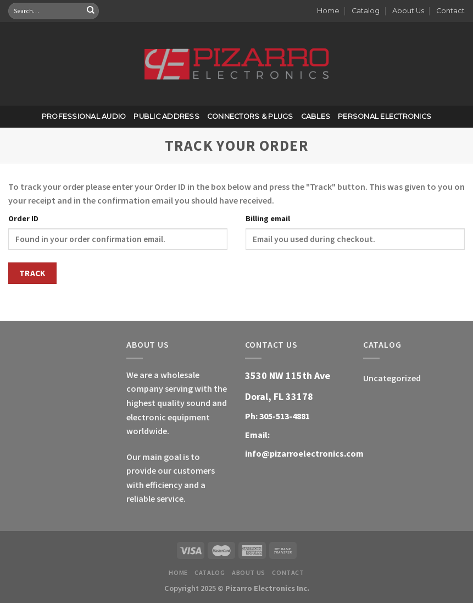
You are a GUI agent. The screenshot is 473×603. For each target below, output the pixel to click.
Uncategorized (392, 377)
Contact (450, 11)
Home (328, 11)
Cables (316, 116)
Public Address (166, 116)
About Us (408, 11)
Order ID (23, 218)
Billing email (268, 218)
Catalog (366, 11)
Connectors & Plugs (250, 116)
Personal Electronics (384, 116)
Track (32, 273)
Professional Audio (84, 116)
